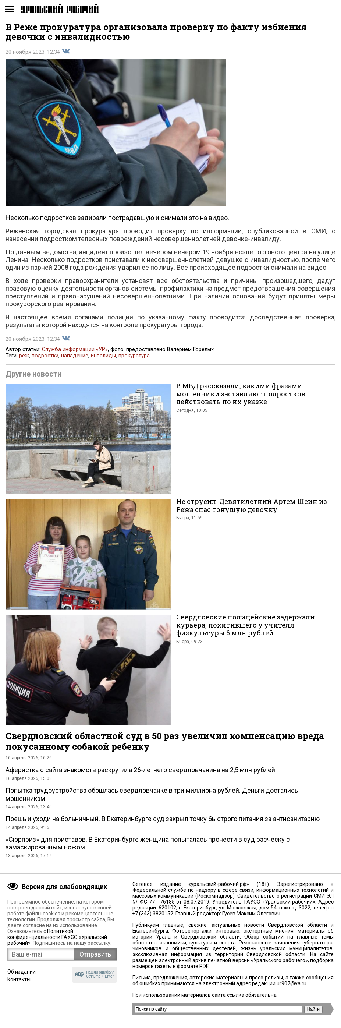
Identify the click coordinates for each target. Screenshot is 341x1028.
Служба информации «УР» (75, 349)
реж (24, 356)
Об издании (21, 972)
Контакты (19, 979)
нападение (74, 356)
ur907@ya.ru (291, 983)
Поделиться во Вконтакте (65, 51)
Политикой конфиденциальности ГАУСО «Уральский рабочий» (57, 937)
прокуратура (134, 356)
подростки (45, 356)
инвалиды (103, 356)
